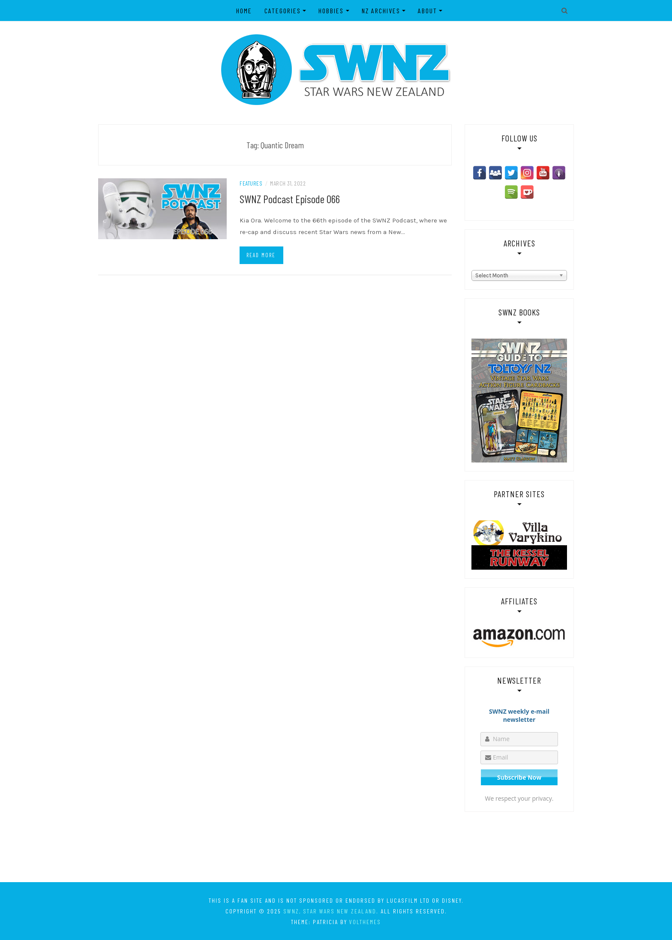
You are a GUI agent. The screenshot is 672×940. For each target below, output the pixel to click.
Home (244, 10)
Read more (261, 255)
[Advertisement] (336, 846)
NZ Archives (381, 10)
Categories (282, 10)
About (427, 10)
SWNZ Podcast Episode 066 (290, 198)
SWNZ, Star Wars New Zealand (329, 911)
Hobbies (331, 10)
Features (251, 183)
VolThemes (365, 921)
